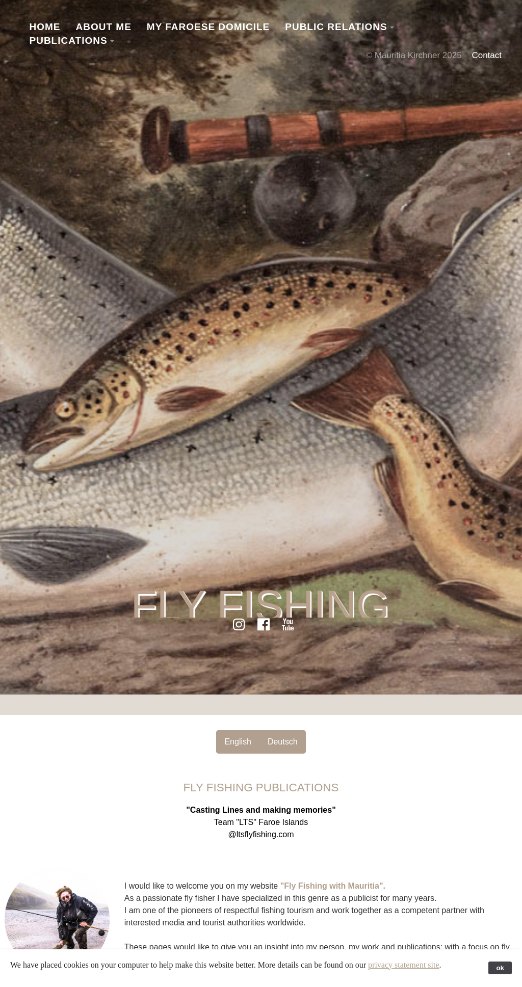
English (237, 741)
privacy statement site (403, 965)
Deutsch (283, 741)
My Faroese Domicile (208, 26)
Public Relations (336, 26)
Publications (69, 40)
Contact (487, 55)
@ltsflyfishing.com (261, 834)
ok (500, 968)
